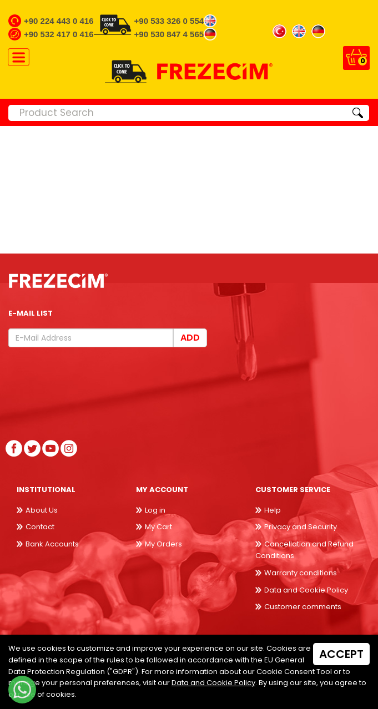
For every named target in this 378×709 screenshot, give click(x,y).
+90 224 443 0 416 (59, 21)
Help (272, 510)
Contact (40, 526)
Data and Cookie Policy (306, 590)
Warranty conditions (300, 573)
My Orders (163, 544)
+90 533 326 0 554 (169, 21)
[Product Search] (177, 113)
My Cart (158, 526)
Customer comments (302, 606)
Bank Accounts (52, 544)
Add (190, 337)
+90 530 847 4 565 (169, 34)
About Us (42, 510)
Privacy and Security (300, 526)
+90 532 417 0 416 (59, 34)
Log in (155, 510)
